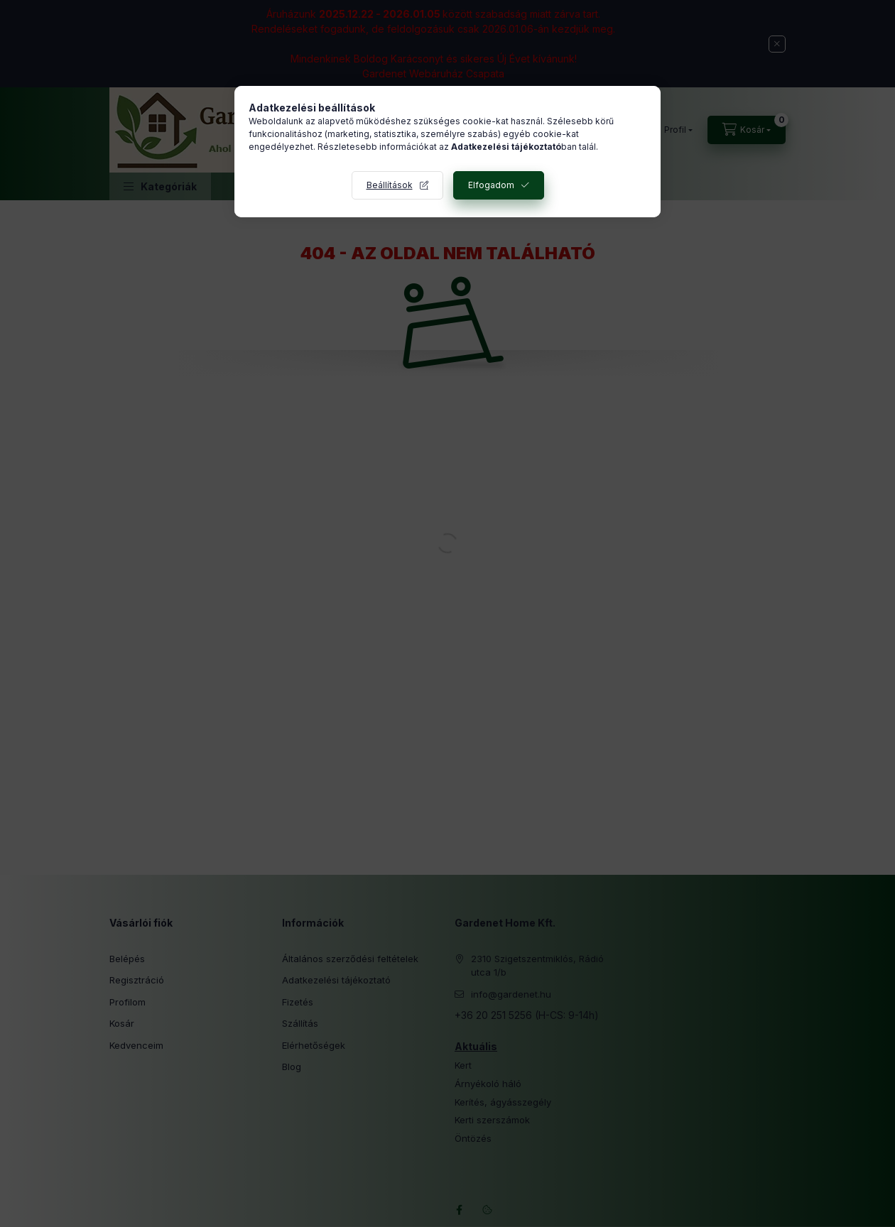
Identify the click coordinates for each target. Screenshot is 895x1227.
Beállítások (390, 185)
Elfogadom (491, 185)
